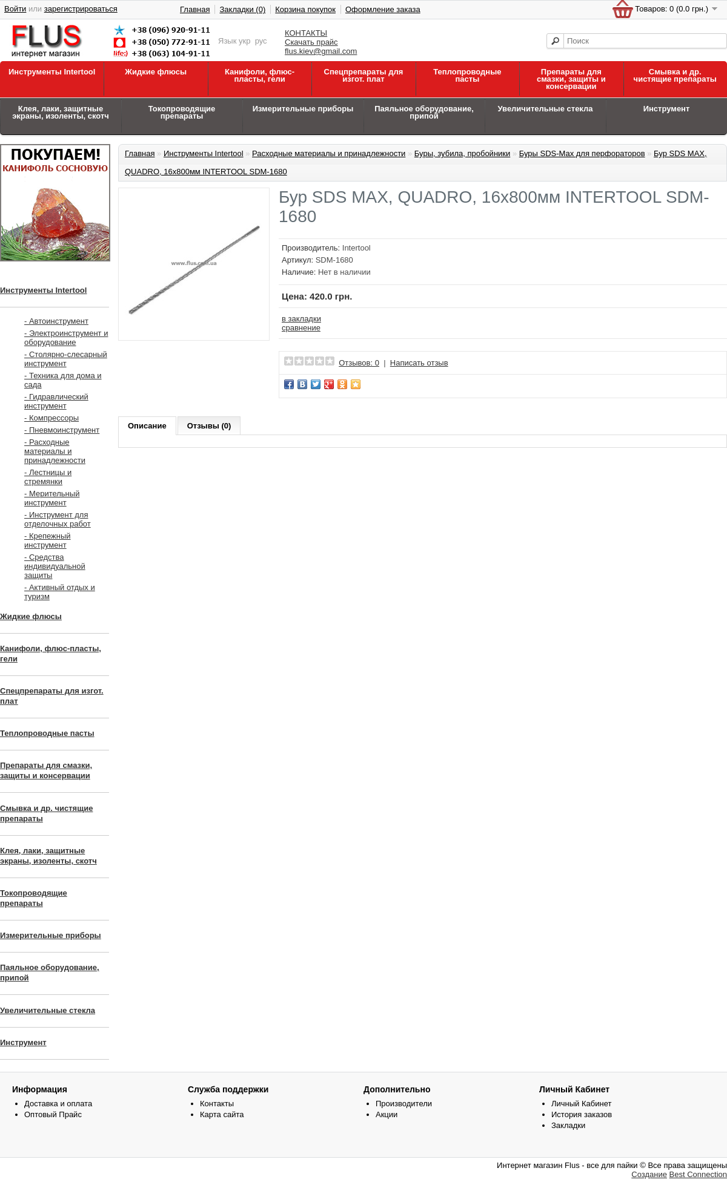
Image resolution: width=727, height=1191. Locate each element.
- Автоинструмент (56, 321)
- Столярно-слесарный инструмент (65, 359)
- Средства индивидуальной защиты (54, 566)
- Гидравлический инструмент (56, 401)
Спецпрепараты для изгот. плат (363, 75)
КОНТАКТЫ (306, 33)
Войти (15, 8)
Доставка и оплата (58, 1103)
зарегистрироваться (81, 8)
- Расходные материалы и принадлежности (54, 451)
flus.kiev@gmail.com (321, 51)
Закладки (568, 1125)
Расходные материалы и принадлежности (328, 153)
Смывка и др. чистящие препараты (675, 75)
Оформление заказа (382, 9)
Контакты (217, 1103)
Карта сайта (222, 1114)
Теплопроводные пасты (467, 75)
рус (261, 40)
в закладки (301, 318)
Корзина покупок (305, 9)
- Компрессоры (51, 417)
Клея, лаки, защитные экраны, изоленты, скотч (60, 112)
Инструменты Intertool (51, 71)
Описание (147, 425)
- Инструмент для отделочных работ (57, 519)
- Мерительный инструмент (51, 498)
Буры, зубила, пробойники (462, 153)
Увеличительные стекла (545, 108)
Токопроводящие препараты (182, 112)
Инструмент (666, 108)
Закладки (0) (242, 9)
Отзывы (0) (209, 425)
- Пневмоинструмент (61, 430)
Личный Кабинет (581, 1103)
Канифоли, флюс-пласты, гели (259, 75)
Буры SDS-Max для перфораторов (582, 153)
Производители (404, 1103)
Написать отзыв (419, 362)
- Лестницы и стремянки (47, 477)
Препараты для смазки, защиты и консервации (571, 79)
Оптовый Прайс (53, 1114)
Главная (195, 9)
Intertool (356, 247)
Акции (386, 1114)
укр (244, 40)
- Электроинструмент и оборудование (66, 338)
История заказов (581, 1114)
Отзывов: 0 (359, 362)
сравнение (301, 327)
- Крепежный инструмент (47, 540)
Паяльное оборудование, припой (424, 112)
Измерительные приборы (303, 108)
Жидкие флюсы (156, 71)
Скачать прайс (311, 42)
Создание (649, 1174)
